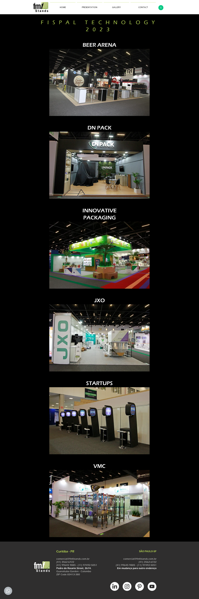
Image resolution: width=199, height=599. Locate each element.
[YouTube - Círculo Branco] (152, 586)
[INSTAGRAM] (127, 586)
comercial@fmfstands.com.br (72, 558)
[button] (99, 82)
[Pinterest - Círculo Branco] (139, 586)
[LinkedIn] (114, 586)
